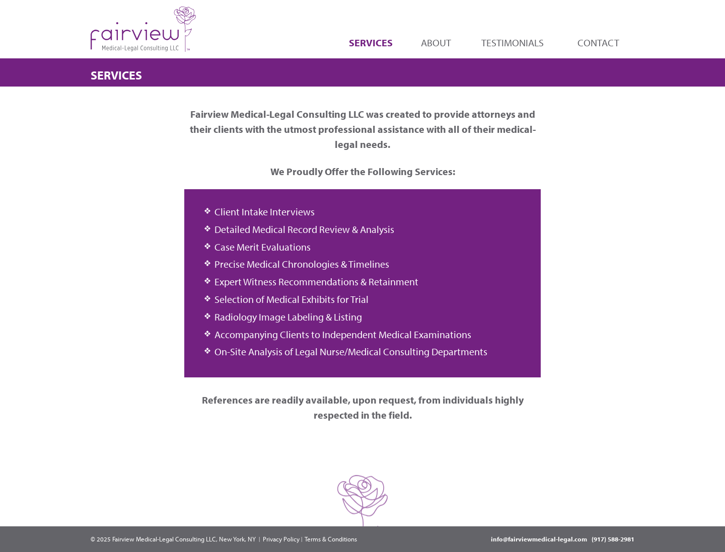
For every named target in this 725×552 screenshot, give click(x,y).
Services (371, 42)
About (436, 42)
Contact (598, 42)
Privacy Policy (281, 539)
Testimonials (512, 42)
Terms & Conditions (331, 539)
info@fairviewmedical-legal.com (539, 539)
